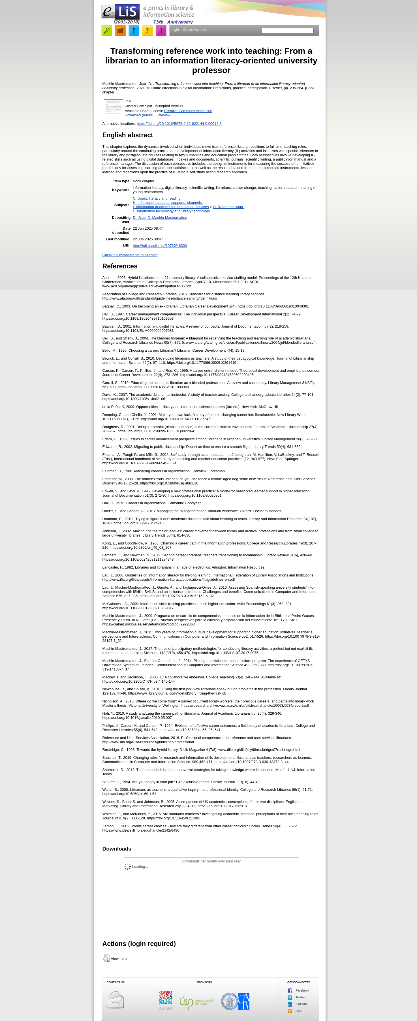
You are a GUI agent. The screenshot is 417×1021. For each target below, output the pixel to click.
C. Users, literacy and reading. (157, 198)
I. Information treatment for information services (171, 207)
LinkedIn (298, 1004)
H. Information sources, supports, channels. (168, 202)
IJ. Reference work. (228, 207)
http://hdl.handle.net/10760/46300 (160, 245)
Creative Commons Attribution (188, 111)
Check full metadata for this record (130, 255)
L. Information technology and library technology (171, 211)
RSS (295, 1011)
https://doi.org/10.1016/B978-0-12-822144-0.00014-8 (179, 123)
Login (175, 30)
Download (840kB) (140, 115)
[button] (106, 958)
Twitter (296, 997)
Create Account (194, 30)
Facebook (298, 990)
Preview (163, 115)
